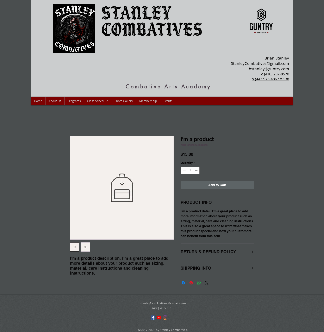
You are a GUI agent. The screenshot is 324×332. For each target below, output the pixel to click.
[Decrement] (183, 170)
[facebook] (153, 317)
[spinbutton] (190, 170)
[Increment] (196, 170)
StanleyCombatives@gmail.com (260, 63)
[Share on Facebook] (183, 282)
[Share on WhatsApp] (199, 282)
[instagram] (165, 317)
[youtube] (159, 317)
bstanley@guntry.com (269, 68)
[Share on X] (206, 282)
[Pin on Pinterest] (191, 282)
